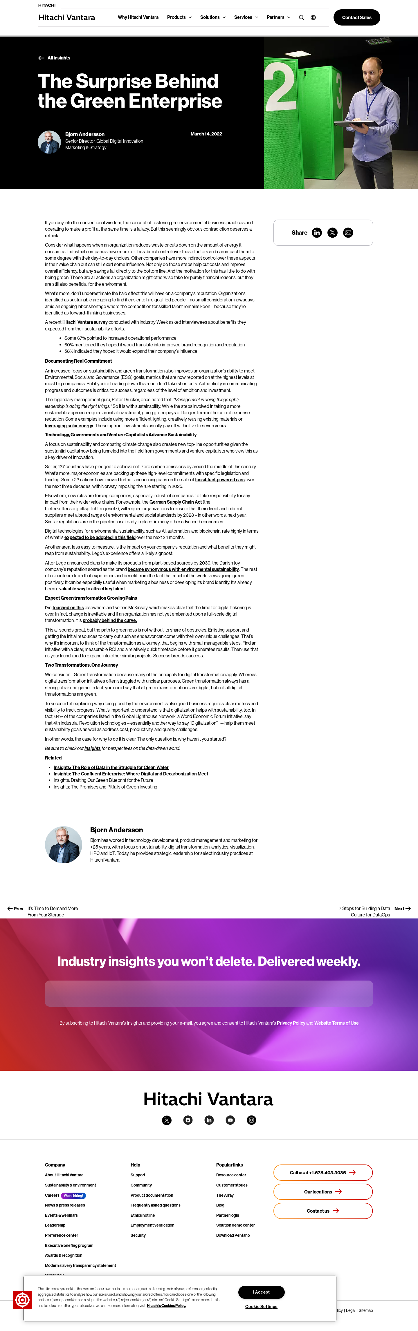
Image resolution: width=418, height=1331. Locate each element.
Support (138, 1175)
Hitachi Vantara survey (85, 322)
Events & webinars (61, 1215)
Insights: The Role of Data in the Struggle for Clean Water (111, 767)
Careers (52, 1195)
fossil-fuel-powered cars (220, 479)
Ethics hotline (143, 1215)
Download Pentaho (233, 1235)
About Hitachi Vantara (64, 1175)
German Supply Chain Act (175, 502)
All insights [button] (54, 58)
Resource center (231, 1175)
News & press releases (65, 1205)
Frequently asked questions (156, 1205)
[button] (311, 17)
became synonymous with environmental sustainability (183, 569)
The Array (225, 1195)
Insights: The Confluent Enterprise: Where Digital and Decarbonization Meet (131, 774)
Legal (351, 1310)
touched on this (68, 607)
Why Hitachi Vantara (138, 17)
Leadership (55, 1225)
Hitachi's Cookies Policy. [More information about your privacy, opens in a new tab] (166, 1305)
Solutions (210, 17)
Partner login (227, 1215)
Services (243, 17)
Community (141, 1185)
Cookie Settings (261, 1306)
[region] (180, 1298)
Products (176, 17)
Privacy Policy (291, 1023)
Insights (92, 748)
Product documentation (152, 1195)
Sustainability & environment (70, 1185)
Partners (275, 17)
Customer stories (232, 1185)
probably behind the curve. (110, 620)
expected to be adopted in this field (100, 537)
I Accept (261, 1292)
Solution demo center (235, 1225)
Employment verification (152, 1225)
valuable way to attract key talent (92, 589)
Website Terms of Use (336, 1023)
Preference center (61, 1235)
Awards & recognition (63, 1255)
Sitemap (366, 1310)
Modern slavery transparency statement (80, 1265)
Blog (220, 1205)
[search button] (300, 17)
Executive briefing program (69, 1245)
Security (138, 1235)
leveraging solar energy (69, 425)
